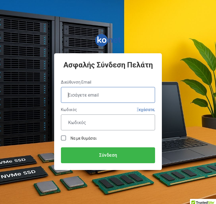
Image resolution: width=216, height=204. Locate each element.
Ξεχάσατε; (146, 109)
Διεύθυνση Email (76, 82)
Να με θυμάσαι (79, 138)
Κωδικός (69, 109)
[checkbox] (63, 138)
